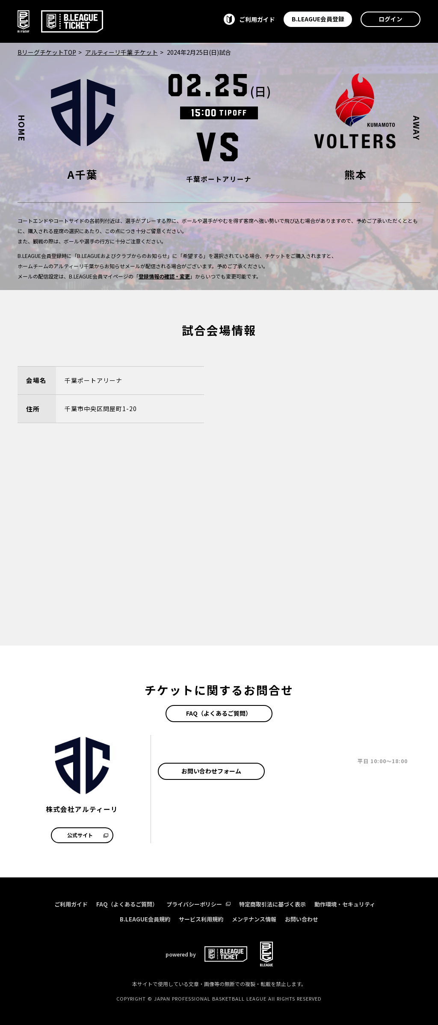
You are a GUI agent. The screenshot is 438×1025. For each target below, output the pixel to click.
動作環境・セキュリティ (344, 904)
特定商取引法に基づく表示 (272, 904)
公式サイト (87, 834)
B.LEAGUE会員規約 (145, 919)
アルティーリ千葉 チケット (121, 52)
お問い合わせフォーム (211, 771)
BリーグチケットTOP (47, 52)
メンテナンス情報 (254, 919)
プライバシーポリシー (198, 904)
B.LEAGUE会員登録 (318, 19)
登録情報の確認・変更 (164, 276)
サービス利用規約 (201, 919)
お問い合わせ (301, 919)
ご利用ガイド (71, 904)
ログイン (390, 19)
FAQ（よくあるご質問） (219, 713)
